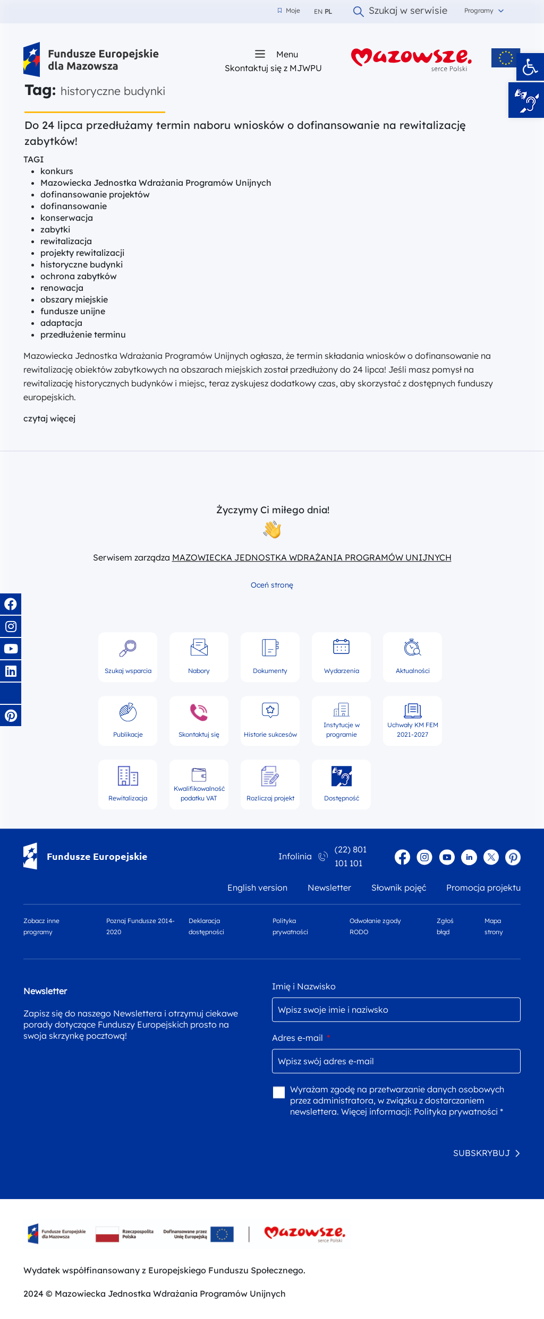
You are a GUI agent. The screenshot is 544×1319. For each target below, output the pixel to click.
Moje (289, 10)
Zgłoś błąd (445, 926)
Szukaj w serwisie (400, 11)
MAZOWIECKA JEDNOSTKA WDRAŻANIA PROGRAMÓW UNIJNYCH (312, 557)
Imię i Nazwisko (304, 986)
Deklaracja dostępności (206, 926)
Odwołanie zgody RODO (375, 926)
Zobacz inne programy (41, 926)
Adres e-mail (301, 1037)
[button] (530, 67)
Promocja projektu (483, 888)
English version (257, 888)
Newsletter (329, 888)
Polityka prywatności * (458, 1111)
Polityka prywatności (290, 926)
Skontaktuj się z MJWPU (273, 67)
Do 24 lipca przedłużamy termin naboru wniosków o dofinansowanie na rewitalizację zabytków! (245, 133)
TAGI (33, 159)
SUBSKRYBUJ (481, 1153)
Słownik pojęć (398, 888)
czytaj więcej (49, 418)
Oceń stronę (272, 585)
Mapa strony (493, 926)
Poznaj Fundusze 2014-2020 (140, 926)
